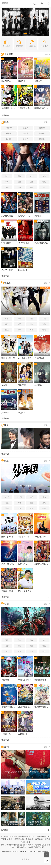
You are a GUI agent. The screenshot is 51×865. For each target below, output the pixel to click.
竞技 (7, 651)
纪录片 (25, 139)
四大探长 (38, 216)
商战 (7, 330)
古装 (44, 182)
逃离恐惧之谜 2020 (42, 243)
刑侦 (44, 324)
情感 (44, 497)
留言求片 (25, 860)
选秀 (31, 497)
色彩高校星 (22, 734)
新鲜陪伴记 (22, 564)
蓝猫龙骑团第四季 (9, 707)
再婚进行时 (39, 358)
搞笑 (31, 640)
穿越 (31, 324)
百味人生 (38, 81)
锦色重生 (22, 413)
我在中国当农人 (24, 591)
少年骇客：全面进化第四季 (29, 108)
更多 (47, 54)
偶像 (31, 319)
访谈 (7, 503)
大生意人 (5, 385)
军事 (7, 508)
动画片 (42, 139)
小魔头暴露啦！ (24, 680)
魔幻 (31, 176)
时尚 (44, 508)
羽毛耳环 (22, 385)
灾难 (31, 182)
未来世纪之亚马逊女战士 (11, 216)
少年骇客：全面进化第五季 (12, 108)
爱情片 (42, 128)
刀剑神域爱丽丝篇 (25, 707)
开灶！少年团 (7, 537)
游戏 (19, 651)
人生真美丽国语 (24, 358)
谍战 (44, 330)
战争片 (42, 134)
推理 (31, 646)
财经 (44, 503)
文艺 (44, 187)
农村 (7, 319)
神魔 (44, 646)
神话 (19, 324)
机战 (44, 651)
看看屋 (5, 3)
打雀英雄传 (6, 243)
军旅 (31, 330)
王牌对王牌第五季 (42, 564)
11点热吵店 (6, 81)
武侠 (7, 324)
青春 (7, 187)
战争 (19, 330)
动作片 (9, 128)
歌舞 (19, 187)
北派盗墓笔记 (40, 680)
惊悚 (7, 176)
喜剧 (19, 319)
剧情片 (9, 139)
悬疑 (19, 176)
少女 (44, 640)
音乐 (31, 508)
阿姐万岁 (22, 81)
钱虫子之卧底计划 (9, 270)
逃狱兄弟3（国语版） (27, 216)
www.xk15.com (26, 851)
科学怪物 (38, 385)
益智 (31, 651)
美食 (19, 503)
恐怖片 (25, 134)
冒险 (19, 182)
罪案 (7, 182)
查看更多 (25, 115)
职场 (19, 508)
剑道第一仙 (6, 734)
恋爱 (7, 646)
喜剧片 (25, 128)
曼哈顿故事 (22, 270)
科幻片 (9, 134)
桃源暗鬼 (5, 680)
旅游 (31, 503)
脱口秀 (19, 497)
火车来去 (5, 413)
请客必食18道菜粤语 (26, 537)
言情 (44, 176)
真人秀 (6, 497)
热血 (19, 640)
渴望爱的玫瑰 (23, 243)
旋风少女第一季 (8, 358)
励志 (31, 187)
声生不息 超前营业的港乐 (12, 564)
